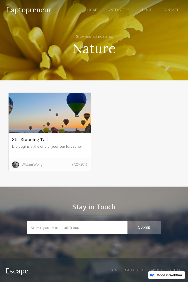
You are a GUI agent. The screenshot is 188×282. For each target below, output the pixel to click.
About (146, 10)
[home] (27, 9)
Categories (119, 10)
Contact (171, 10)
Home (92, 10)
